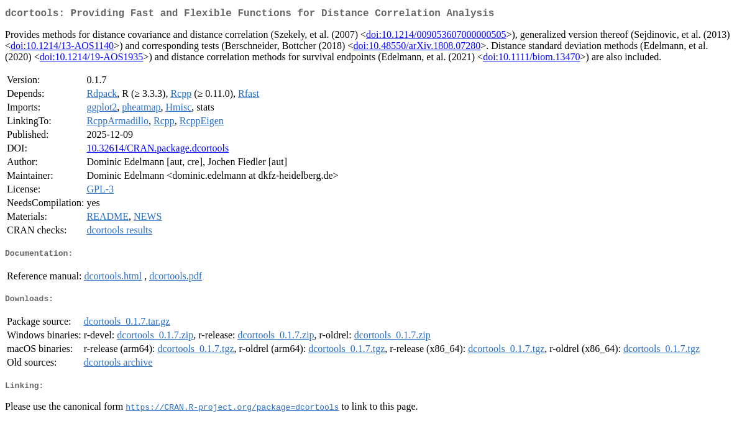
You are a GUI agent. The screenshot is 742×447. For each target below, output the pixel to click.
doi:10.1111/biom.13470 (531, 59)
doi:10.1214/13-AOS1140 (62, 48)
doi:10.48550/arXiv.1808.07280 (416, 48)
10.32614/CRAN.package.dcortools (157, 150)
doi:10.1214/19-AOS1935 (92, 59)
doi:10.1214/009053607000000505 (436, 37)
